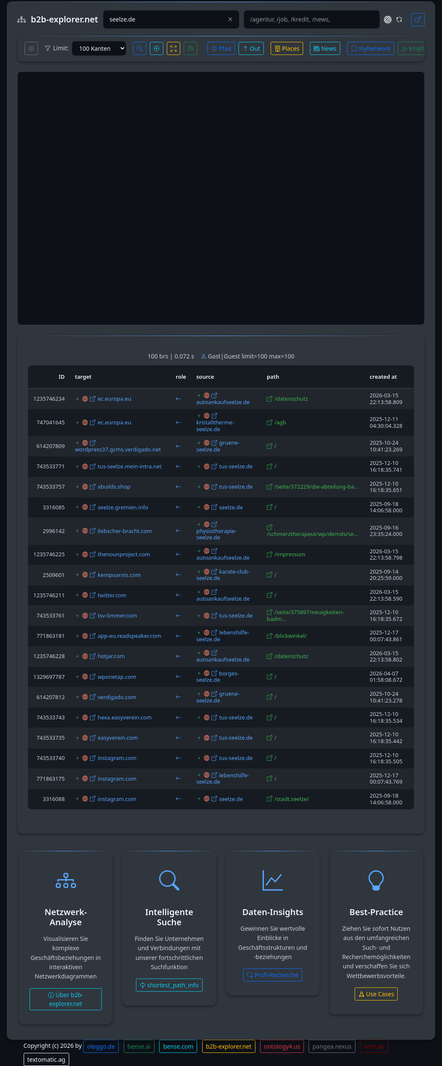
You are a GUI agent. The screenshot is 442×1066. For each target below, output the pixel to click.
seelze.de (231, 507)
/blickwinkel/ (290, 636)
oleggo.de (101, 1046)
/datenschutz (291, 398)
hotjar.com (111, 656)
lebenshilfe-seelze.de (222, 636)
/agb (280, 422)
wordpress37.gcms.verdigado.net (118, 449)
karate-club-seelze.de (223, 575)
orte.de (374, 1046)
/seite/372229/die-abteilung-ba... (316, 486)
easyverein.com (118, 737)
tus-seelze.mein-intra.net (129, 466)
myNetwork (370, 48)
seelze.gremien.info (123, 507)
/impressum (289, 554)
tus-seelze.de (236, 466)
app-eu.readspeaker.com (129, 636)
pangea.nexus (331, 1046)
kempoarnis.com (119, 575)
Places (286, 48)
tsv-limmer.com (117, 615)
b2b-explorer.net (229, 1046)
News (325, 48)
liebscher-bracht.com (125, 531)
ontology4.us (282, 1046)
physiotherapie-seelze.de (216, 534)
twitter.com (112, 595)
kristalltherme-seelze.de (215, 425)
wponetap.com (117, 677)
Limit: (56, 48)
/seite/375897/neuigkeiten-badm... (305, 615)
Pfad (221, 48)
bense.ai (139, 1046)
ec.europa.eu (114, 398)
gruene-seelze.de (217, 446)
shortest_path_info (169, 985)
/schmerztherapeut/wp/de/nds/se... (312, 534)
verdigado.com (117, 697)
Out (251, 48)
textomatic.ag (46, 1059)
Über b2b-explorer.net (66, 999)
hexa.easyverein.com (125, 717)
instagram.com (117, 758)
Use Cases (376, 994)
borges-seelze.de (217, 677)
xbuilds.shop (114, 486)
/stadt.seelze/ (291, 799)
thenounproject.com (124, 554)
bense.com (178, 1046)
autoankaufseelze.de (222, 402)
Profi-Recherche (272, 975)
